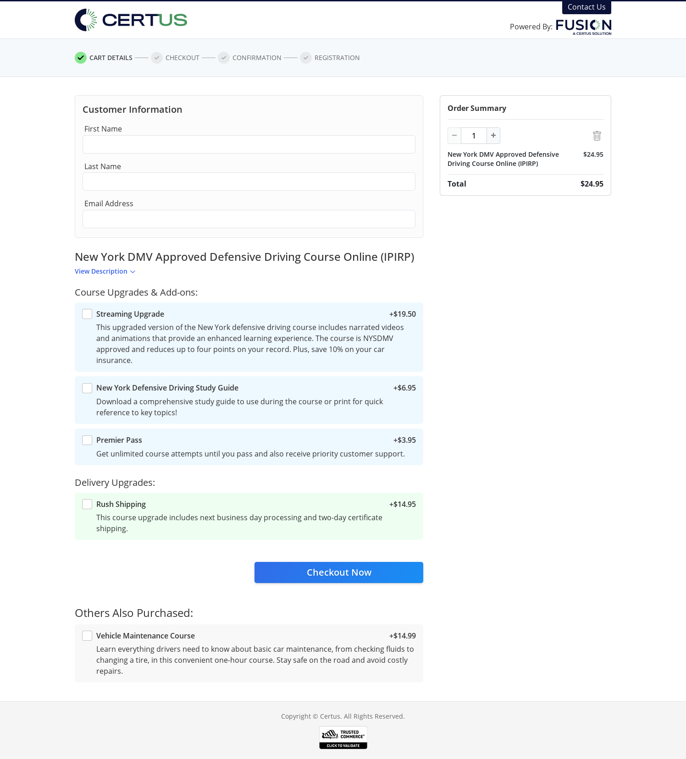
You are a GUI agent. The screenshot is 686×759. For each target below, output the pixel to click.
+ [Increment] (493, 135)
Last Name (102, 166)
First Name (103, 129)
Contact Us (587, 7)
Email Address (108, 203)
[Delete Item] (597, 136)
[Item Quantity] (474, 135)
